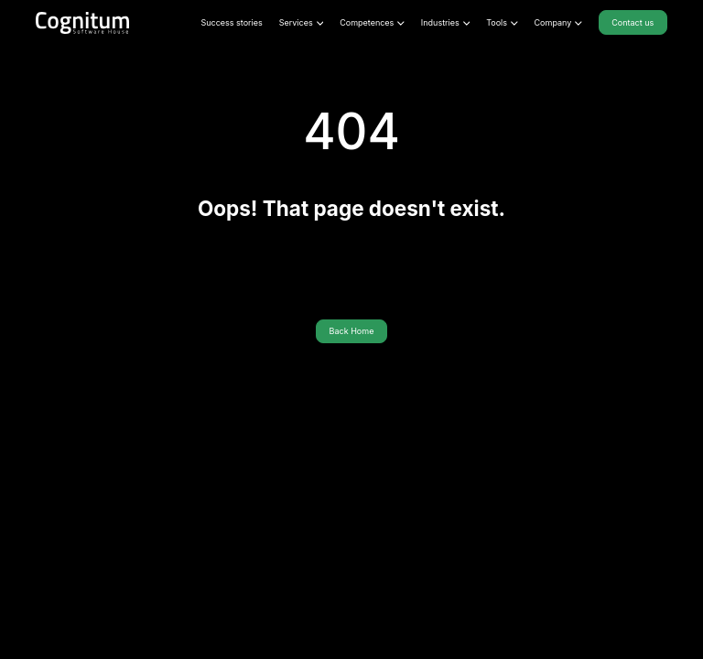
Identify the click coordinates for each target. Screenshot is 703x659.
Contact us (632, 22)
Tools (501, 22)
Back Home (352, 331)
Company (558, 22)
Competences (372, 22)
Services (301, 22)
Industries (445, 22)
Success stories (231, 22)
